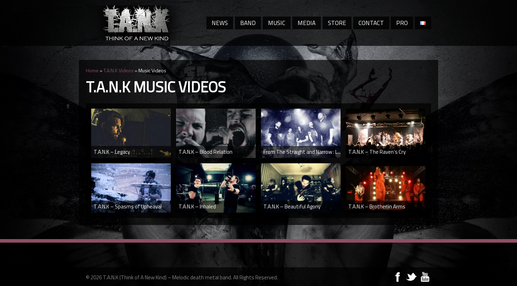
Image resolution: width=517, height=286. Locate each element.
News (220, 23)
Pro (402, 23)
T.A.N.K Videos (118, 70)
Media (307, 23)
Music (276, 23)
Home (92, 70)
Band (248, 23)
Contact (371, 23)
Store (337, 23)
